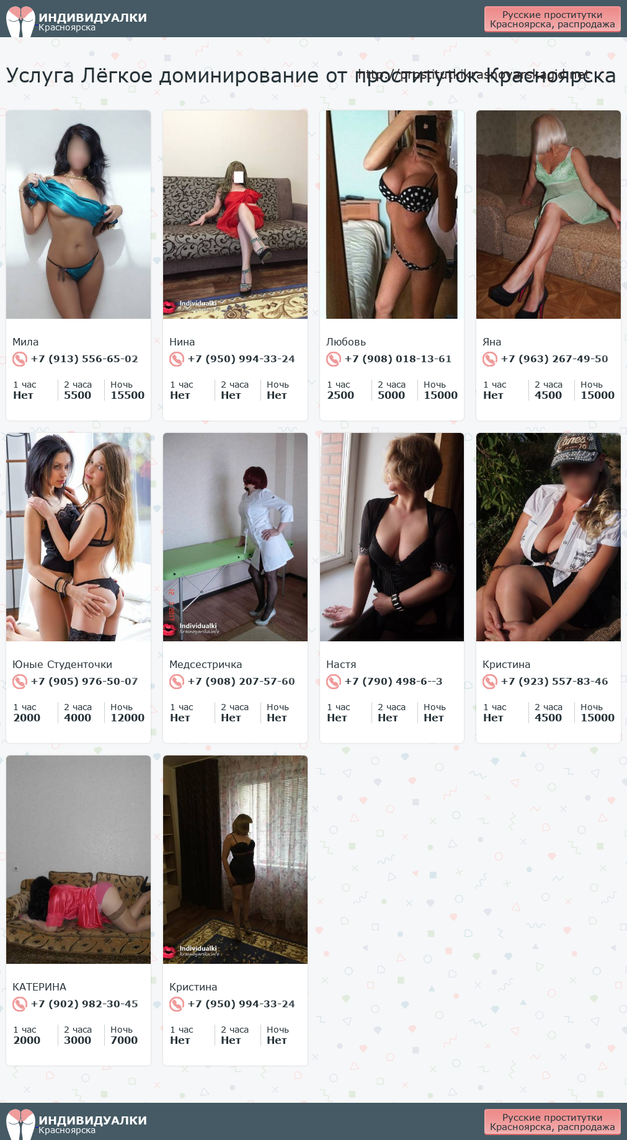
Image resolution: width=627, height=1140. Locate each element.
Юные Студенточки (62, 664)
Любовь (346, 342)
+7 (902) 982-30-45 (75, 1004)
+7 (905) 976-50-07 (75, 681)
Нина (182, 342)
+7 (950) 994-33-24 (232, 359)
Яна (492, 342)
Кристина (506, 664)
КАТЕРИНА (39, 987)
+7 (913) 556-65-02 (75, 359)
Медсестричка (205, 664)
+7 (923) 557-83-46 (545, 681)
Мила (25, 342)
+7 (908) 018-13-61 (389, 359)
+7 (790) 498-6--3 (384, 681)
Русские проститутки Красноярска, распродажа (552, 19)
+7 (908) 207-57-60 (232, 681)
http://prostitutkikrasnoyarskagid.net (474, 73)
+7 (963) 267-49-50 (545, 359)
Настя (341, 664)
